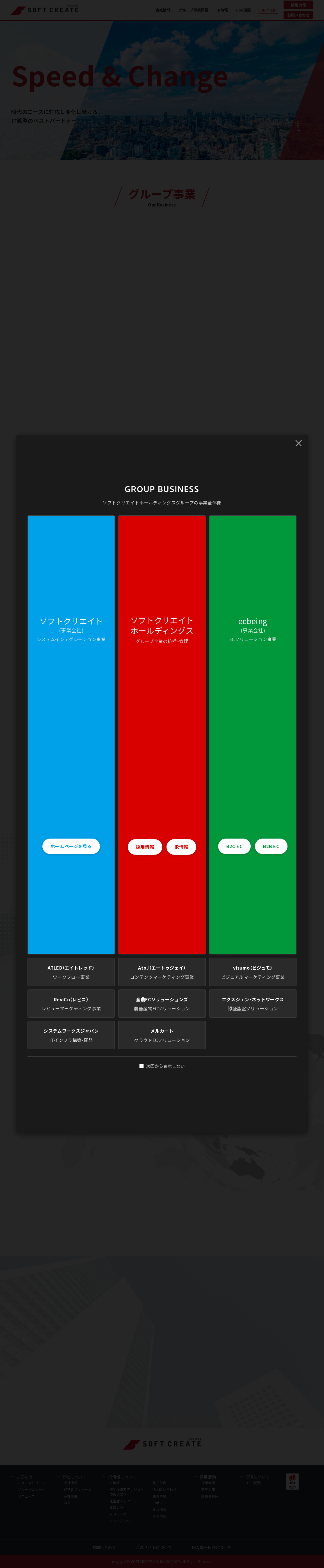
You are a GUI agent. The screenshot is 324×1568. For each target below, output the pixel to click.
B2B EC (271, 846)
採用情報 (145, 846)
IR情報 (181, 846)
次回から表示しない (162, 1066)
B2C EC (234, 846)
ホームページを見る (71, 846)
